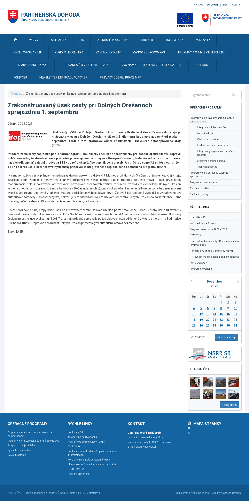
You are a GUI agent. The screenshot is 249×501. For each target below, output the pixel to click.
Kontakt (212, 5)
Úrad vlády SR (197, 217)
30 (228, 325)
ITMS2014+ (196, 235)
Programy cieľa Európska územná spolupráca (209, 174)
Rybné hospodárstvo (201, 188)
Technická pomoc (207, 166)
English (237, 5)
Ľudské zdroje (205, 133)
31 (235, 325)
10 (235, 308)
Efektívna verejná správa (211, 160)
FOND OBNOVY (198, 262)
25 (193, 325)
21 (214, 319)
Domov (198, 5)
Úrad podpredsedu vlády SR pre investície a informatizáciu (214, 243)
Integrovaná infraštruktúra (211, 127)
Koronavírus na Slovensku (204, 223)
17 (235, 314)
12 (201, 314)
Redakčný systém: (221, 493)
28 (214, 325)
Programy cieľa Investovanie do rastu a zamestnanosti (212, 120)
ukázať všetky (226, 337)
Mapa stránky (204, 423)
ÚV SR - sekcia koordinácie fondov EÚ (38, 493)
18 (193, 319)
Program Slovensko (201, 268)
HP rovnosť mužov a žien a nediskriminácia (214, 256)
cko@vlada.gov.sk (146, 446)
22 (221, 319)
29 (221, 325)
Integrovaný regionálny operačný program (215, 153)
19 (201, 319)
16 (228, 314)
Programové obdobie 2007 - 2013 (208, 229)
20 (207, 319)
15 (221, 314)
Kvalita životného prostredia (212, 145)
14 (214, 314)
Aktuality (16, 93)
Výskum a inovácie (208, 139)
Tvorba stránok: (183, 493)
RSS (225, 5)
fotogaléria (229, 404)
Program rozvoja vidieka (203, 182)
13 (207, 314)
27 (207, 325)
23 (228, 319)
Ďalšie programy (199, 194)
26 (201, 325)
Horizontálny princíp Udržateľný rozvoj (211, 250)
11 (193, 314)
